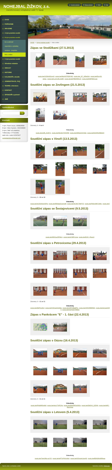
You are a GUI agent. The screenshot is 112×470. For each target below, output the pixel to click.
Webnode (107, 466)
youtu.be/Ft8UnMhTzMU (93, 204)
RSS (99, 5)
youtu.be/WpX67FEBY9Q (64, 76)
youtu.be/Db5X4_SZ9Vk (90, 405)
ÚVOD (32, 42)
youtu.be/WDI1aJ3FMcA (54, 237)
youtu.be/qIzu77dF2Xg (55, 405)
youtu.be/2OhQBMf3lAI (87, 308)
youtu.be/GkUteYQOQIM (60, 133)
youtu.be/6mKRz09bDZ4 (95, 133)
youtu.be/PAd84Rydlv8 (38, 405)
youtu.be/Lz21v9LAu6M (55, 79)
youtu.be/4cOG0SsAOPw (39, 204)
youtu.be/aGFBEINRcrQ (73, 79)
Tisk (107, 5)
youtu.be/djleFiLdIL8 (37, 308)
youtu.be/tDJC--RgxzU (86, 237)
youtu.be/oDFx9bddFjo (70, 308)
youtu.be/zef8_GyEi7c (43, 133)
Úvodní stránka (75, 5)
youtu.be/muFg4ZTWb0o (70, 310)
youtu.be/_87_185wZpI (82, 76)
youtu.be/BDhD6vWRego (96, 458)
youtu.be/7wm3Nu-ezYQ (43, 458)
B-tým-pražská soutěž (43, 42)
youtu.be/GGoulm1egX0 (78, 458)
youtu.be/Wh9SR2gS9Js (72, 405)
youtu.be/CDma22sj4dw (53, 308)
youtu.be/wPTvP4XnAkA (60, 458)
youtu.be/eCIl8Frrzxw (70, 237)
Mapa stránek (89, 5)
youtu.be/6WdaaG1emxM (57, 204)
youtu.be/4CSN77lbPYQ (75, 204)
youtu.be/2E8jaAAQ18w (78, 133)
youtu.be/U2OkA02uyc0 (46, 76)
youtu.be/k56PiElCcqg (89, 79)
